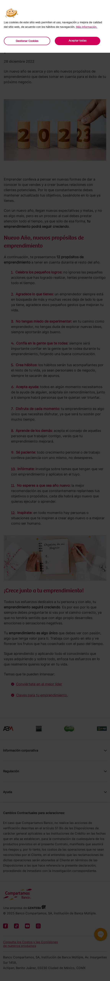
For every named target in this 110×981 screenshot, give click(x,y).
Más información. (86, 26)
